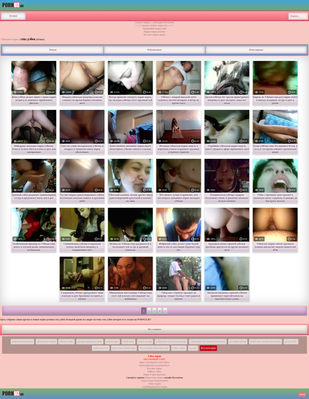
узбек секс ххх (100, 348)
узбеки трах (112, 341)
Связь (302, 394)
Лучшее (13, 15)
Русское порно (154, 368)
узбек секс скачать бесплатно (265, 341)
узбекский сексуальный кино (171, 341)
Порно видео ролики (154, 31)
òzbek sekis (128, 341)
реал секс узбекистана (123, 348)
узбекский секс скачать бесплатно (207, 341)
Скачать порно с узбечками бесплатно (154, 22)
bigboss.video (154, 371)
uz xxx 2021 (291, 341)
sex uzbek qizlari (238, 341)
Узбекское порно (9, 39)
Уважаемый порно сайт (154, 28)
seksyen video (66, 341)
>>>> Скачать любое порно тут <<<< (154, 25)
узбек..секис (179, 348)
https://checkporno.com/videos (155, 362)
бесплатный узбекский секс (154, 348)
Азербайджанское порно (154, 386)
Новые (52, 49)
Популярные (256, 49)
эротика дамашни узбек (90, 341)
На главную (154, 329)
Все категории (208, 348)
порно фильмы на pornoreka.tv (154, 365)
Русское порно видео (154, 34)
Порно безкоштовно (22, 341)
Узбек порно (154, 383)
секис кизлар (145, 341)
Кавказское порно (154, 377)
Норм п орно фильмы (154, 374)
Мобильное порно (46, 341)
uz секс (193, 348)
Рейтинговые (154, 49)
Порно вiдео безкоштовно (154, 380)
